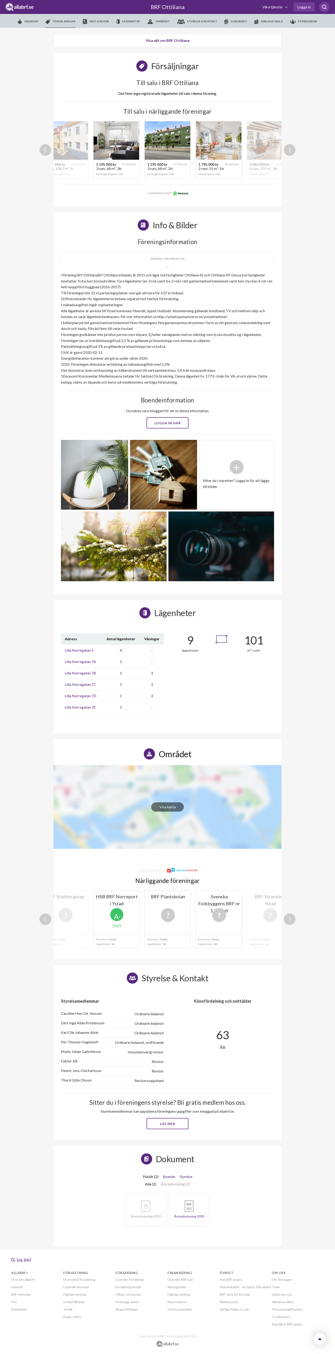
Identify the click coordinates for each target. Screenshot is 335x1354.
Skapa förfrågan (126, 1309)
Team (276, 1287)
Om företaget (282, 1279)
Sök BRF (21, 1260)
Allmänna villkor (283, 1302)
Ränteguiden (177, 1287)
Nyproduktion (178, 1302)
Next (289, 150)
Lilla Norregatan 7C (80, 684)
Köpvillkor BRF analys (287, 1324)
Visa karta (167, 807)
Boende (169, 1176)
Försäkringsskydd (128, 1287)
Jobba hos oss (282, 1294)
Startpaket (19, 1309)
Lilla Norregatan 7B (80, 673)
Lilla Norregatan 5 (79, 650)
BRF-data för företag (235, 1294)
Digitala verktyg (74, 1294)
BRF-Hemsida (21, 1294)
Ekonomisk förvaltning (79, 1279)
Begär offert (72, 1317)
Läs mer (167, 1124)
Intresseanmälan (180, 1309)
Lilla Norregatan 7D (80, 696)
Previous (45, 150)
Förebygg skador (127, 1302)
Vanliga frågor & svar (234, 1309)
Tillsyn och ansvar (128, 1294)
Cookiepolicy (281, 1317)
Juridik (68, 1309)
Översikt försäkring (129, 1279)
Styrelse (186, 1176)
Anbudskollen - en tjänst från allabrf (245, 1287)
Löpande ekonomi (76, 1287)
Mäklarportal (229, 1302)
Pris (14, 1302)
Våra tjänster (273, 7)
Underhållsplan (74, 1302)
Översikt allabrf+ (23, 1279)
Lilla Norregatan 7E (80, 707)
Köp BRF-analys (231, 1279)
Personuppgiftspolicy (287, 1309)
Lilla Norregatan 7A (80, 661)
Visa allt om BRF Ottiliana (168, 40)
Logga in (304, 7)
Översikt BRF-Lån (180, 1279)
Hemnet (17, 1287)
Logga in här (167, 423)
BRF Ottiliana (167, 6)
